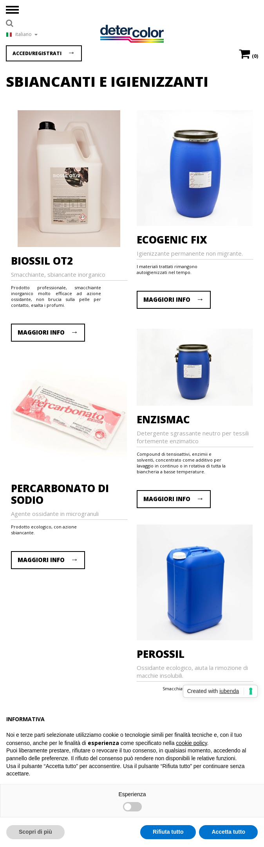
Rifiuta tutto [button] (168, 832)
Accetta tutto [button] (228, 832)
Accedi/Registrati (37, 53)
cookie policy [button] (191, 743)
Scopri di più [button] (35, 832)
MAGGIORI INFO (41, 332)
